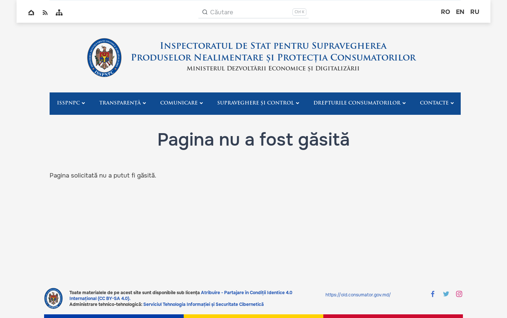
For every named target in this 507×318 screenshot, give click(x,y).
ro (445, 12)
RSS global (45, 12)
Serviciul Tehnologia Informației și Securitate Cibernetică (203, 304)
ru (474, 12)
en (460, 12)
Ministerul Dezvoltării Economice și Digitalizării (273, 69)
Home (31, 12)
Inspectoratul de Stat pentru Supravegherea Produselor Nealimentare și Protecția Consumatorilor (273, 52)
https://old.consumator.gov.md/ (358, 295)
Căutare (221, 12)
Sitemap (59, 12)
